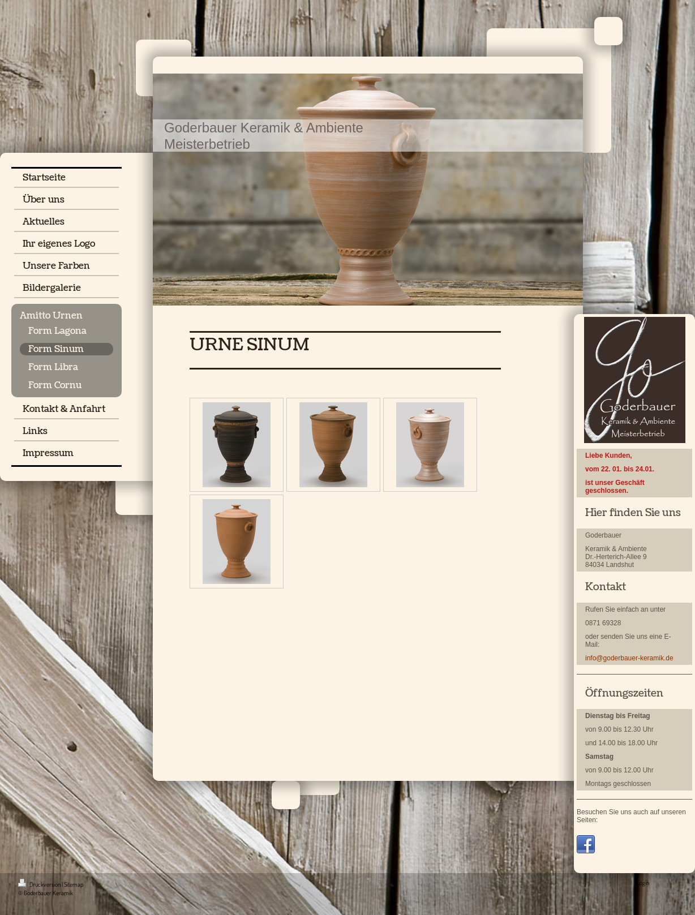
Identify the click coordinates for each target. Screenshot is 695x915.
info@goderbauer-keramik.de (629, 658)
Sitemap (73, 884)
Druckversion (40, 884)
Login (643, 883)
